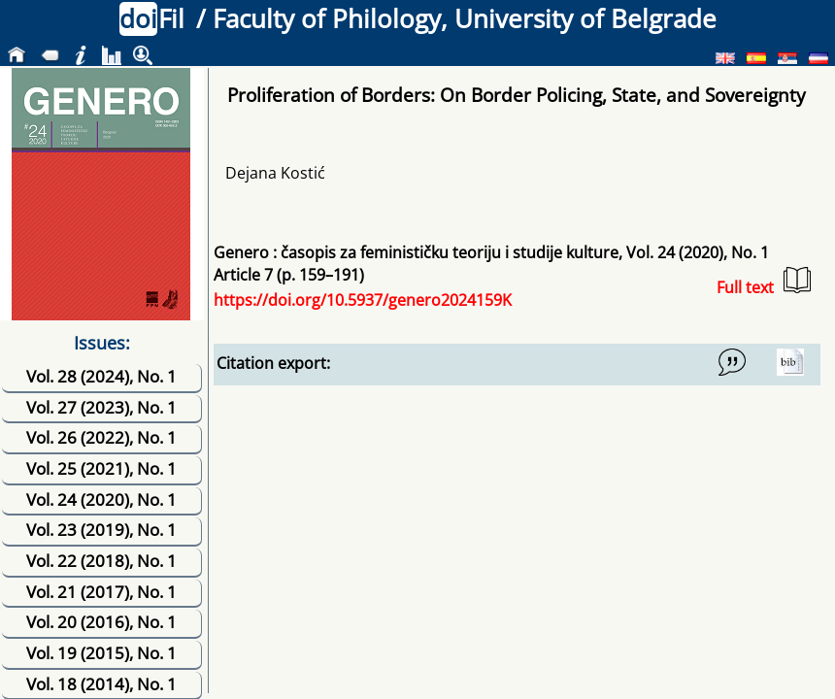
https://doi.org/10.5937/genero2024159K (363, 300)
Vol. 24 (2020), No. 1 (101, 499)
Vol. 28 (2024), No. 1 (101, 376)
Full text (764, 282)
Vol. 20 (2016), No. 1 (101, 622)
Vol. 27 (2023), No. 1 (101, 407)
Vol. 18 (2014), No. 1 (101, 684)
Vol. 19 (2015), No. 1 (101, 653)
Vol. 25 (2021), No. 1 (101, 468)
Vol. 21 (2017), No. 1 (101, 592)
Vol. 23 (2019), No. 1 (101, 529)
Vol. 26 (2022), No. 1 (101, 437)
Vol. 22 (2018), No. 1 (101, 560)
